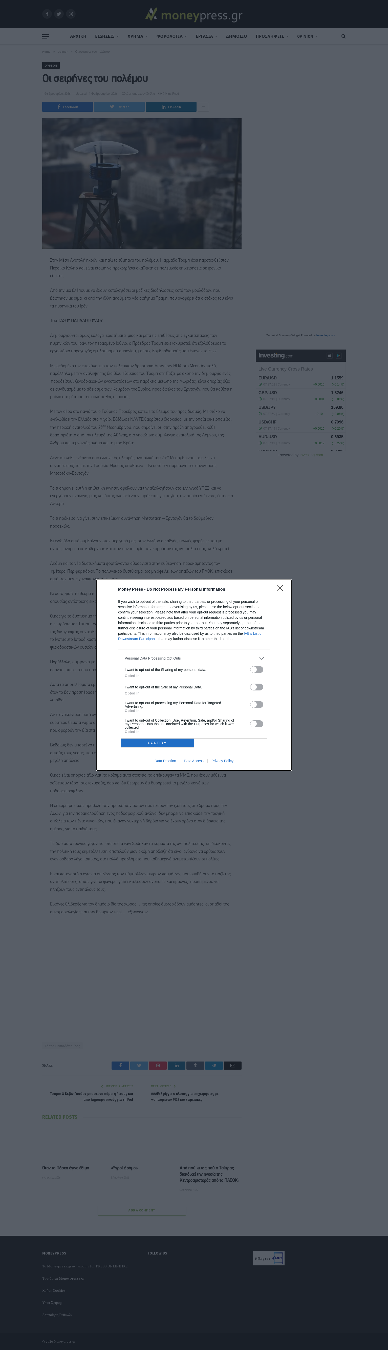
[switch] (256, 669)
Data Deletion (165, 761)
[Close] (281, 589)
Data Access (194, 761)
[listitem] (194, 658)
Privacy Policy (222, 761)
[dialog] (194, 675)
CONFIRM (157, 743)
